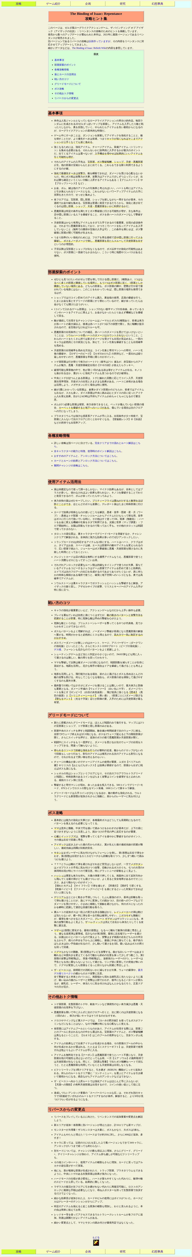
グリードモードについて (67, 84)
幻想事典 (157, 3)
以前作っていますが (99, 41)
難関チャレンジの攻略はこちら (71, 465)
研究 (123, 3)
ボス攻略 (59, 88)
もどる (96, 1241)
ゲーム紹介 (53, 3)
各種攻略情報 (61, 69)
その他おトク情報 (64, 93)
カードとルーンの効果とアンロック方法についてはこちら (85, 460)
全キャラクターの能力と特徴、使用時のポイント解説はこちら (87, 451)
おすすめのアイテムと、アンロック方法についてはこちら (85, 456)
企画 (88, 3)
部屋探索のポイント (65, 64)
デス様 (57, 649)
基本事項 (59, 60)
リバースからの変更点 (66, 98)
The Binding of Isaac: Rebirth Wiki (89, 48)
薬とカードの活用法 (65, 74)
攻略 (18, 3)
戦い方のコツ (61, 79)
